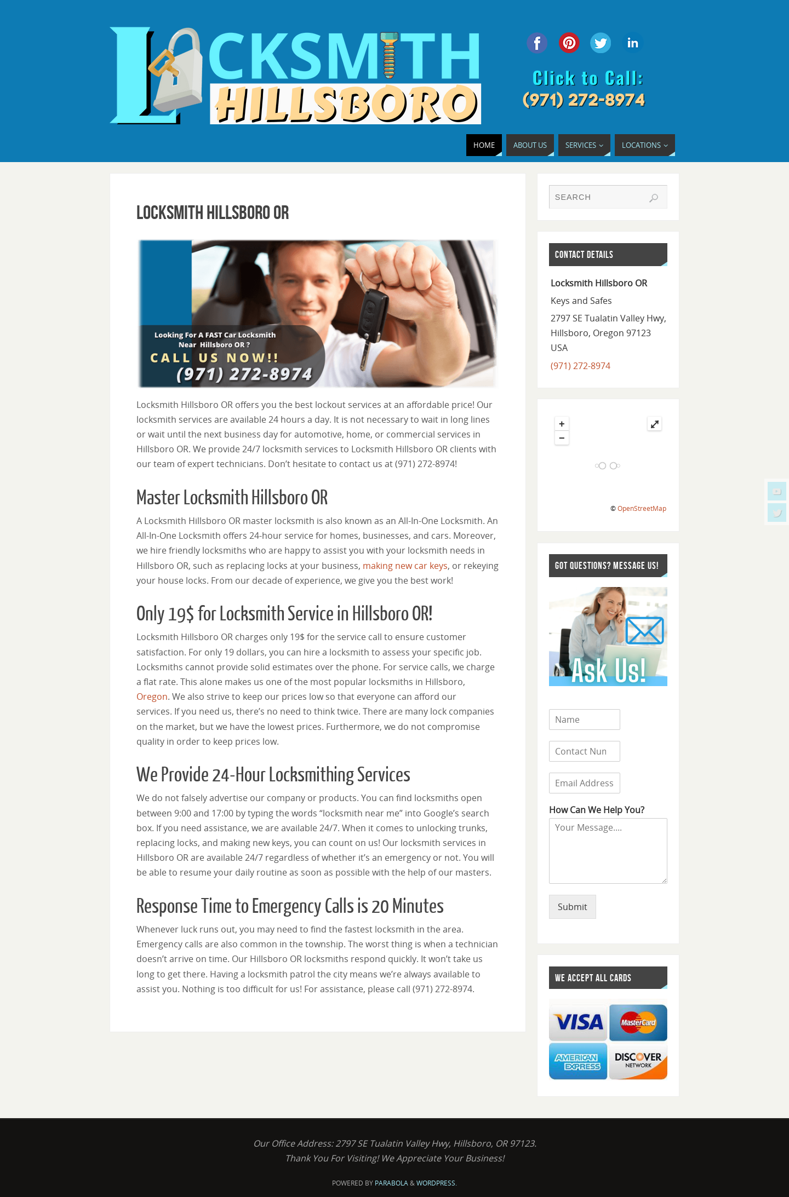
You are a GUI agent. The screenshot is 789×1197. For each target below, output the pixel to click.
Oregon (152, 696)
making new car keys (405, 566)
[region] (317, 314)
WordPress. (436, 1183)
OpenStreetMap (642, 508)
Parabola (391, 1183)
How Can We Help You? (596, 810)
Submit (572, 907)
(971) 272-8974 (580, 366)
